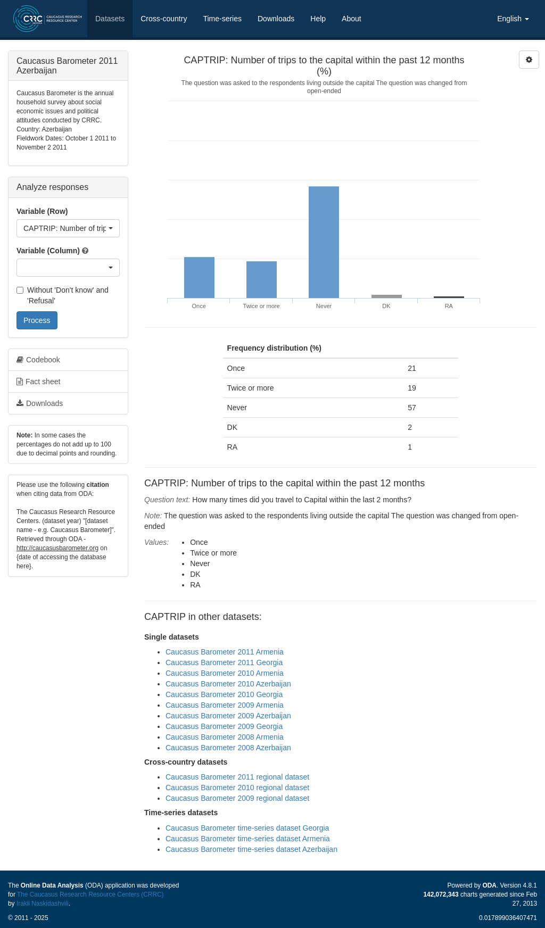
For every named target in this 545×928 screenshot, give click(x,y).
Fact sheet (38, 381)
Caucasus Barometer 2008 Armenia (225, 737)
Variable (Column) (48, 250)
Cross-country (164, 18)
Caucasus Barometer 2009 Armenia (225, 705)
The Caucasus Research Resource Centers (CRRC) (90, 894)
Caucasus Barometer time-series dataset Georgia (247, 828)
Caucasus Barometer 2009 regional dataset (237, 798)
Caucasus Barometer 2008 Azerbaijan (228, 747)
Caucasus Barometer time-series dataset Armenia (248, 838)
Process (37, 320)
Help (318, 18)
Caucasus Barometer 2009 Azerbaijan (228, 715)
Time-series (222, 18)
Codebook (38, 359)
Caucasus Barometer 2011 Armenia (225, 652)
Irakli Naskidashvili (42, 903)
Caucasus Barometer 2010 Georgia (224, 694)
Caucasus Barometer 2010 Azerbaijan (228, 684)
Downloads (276, 18)
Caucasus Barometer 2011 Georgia (224, 662)
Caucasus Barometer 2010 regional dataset (237, 787)
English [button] (513, 18)
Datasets (110, 18)
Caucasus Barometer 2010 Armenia (225, 673)
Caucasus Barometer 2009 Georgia (224, 726)
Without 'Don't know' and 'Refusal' (62, 295)
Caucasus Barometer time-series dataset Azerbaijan (251, 849)
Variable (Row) (42, 211)
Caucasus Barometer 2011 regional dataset (237, 777)
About (351, 18)
